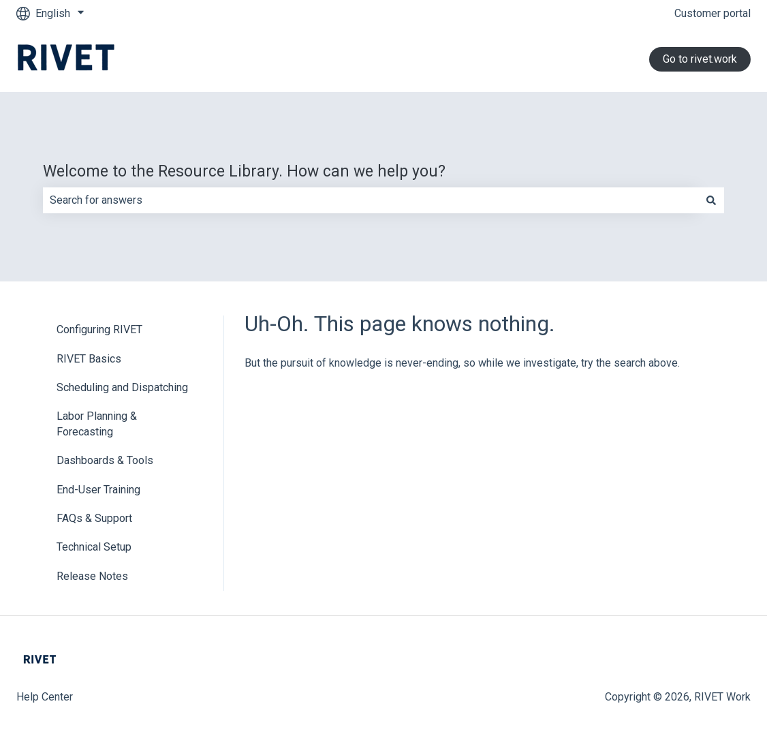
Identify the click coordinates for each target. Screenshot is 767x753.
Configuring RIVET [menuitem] (99, 329)
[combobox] (370, 200)
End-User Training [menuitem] (98, 489)
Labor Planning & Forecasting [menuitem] (97, 423)
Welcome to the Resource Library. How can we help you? (244, 171)
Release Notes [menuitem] (92, 576)
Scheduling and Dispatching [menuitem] (122, 387)
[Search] (711, 200)
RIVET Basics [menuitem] (89, 358)
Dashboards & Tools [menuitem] (105, 460)
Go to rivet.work (700, 58)
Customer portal (712, 13)
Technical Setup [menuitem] (94, 546)
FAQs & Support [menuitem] (94, 518)
